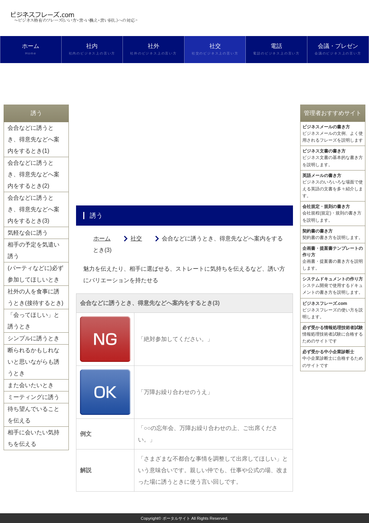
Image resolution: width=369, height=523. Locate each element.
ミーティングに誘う (33, 397)
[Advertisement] (184, 155)
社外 (153, 49)
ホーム (30, 49)
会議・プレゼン (338, 49)
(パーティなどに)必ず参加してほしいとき (35, 274)
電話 (276, 49)
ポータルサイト (176, 518)
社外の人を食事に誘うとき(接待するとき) (35, 297)
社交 (215, 49)
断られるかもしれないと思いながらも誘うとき (33, 361)
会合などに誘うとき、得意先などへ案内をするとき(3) (33, 209)
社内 (92, 49)
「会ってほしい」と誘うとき (33, 320)
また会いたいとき (31, 385)
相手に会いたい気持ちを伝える (33, 438)
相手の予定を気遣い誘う (33, 250)
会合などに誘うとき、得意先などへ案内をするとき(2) (33, 174)
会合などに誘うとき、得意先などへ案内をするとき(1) (33, 139)
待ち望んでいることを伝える (33, 415)
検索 (30, 76)
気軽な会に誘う (28, 233)
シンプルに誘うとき (33, 338)
